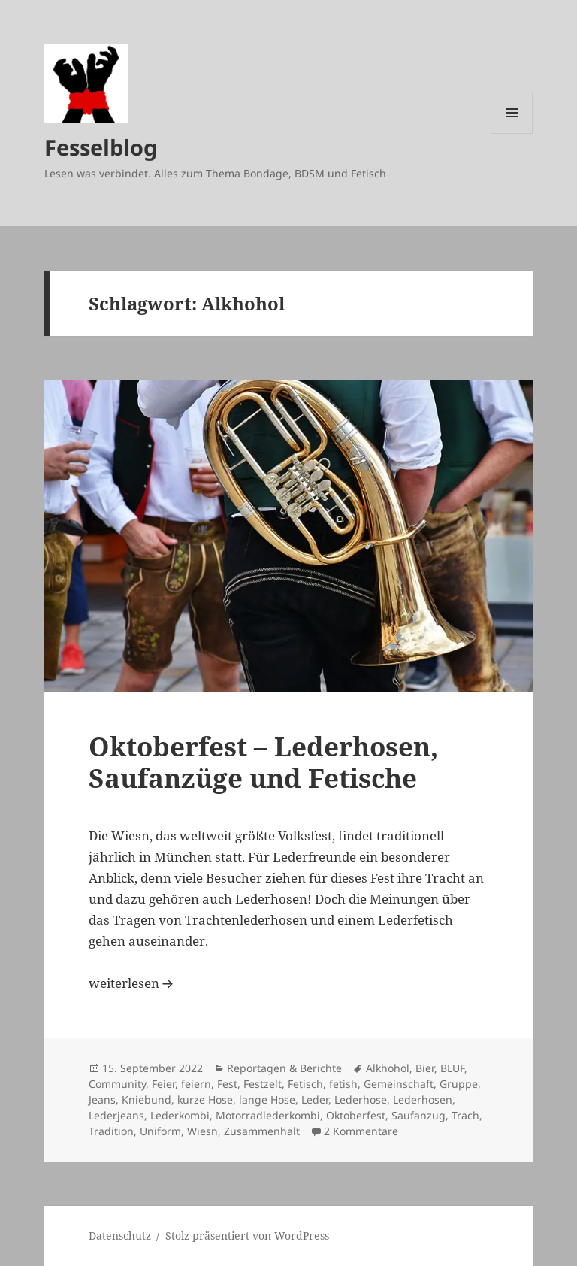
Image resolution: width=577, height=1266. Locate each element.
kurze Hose (205, 1099)
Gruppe (459, 1084)
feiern (196, 1084)
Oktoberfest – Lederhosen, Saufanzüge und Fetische (263, 761)
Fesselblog (100, 147)
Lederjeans (116, 1115)
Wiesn (202, 1131)
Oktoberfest (355, 1115)
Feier (163, 1084)
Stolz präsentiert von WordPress (247, 1235)
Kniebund (146, 1099)
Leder (314, 1099)
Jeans (102, 1099)
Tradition (111, 1131)
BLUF (452, 1068)
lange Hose (267, 1099)
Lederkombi (180, 1115)
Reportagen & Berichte (284, 1068)
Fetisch (305, 1084)
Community (117, 1084)
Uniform (160, 1131)
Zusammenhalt (262, 1131)
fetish (343, 1084)
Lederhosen (422, 1099)
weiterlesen (133, 983)
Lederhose (360, 1099)
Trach (465, 1115)
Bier (424, 1068)
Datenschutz (120, 1235)
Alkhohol (387, 1068)
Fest (227, 1084)
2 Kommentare (361, 1131)
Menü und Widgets (512, 133)
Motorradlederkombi (268, 1115)
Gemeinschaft (399, 1084)
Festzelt (262, 1084)
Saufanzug (418, 1115)
